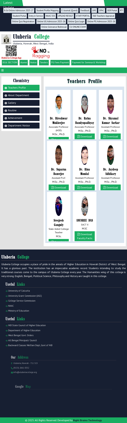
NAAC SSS (50, 15)
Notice (33, 62)
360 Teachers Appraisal (103, 15)
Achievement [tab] (15, 117)
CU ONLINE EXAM (78, 27)
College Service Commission (28, 307)
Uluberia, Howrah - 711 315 (31, 370)
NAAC (19, 311)
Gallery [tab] (12, 102)
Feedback (85, 10)
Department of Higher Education (30, 337)
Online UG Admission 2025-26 (51, 21)
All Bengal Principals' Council (29, 346)
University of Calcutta (26, 299)
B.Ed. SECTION (10, 62)
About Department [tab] (18, 95)
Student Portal (19, 15)
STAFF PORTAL (83, 15)
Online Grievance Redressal (54, 27)
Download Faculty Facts (84, 138)
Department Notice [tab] (19, 125)
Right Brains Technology (87, 420)
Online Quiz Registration (23, 21)
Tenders (44, 62)
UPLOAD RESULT (65, 15)
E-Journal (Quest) (70, 10)
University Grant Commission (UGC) (31, 303)
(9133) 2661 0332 (28, 374)
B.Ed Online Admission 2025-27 (18, 10)
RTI (121, 10)
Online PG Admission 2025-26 (101, 21)
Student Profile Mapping (47, 10)
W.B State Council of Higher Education (32, 333)
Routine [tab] (12, 110)
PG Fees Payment (60, 62)
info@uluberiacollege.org (31, 377)
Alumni (23, 62)
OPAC (101, 10)
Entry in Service (36, 15)
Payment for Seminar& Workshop (89, 62)
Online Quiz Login (76, 21)
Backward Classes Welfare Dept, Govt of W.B (35, 350)
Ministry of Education (25, 315)
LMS (94, 10)
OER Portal (112, 10)
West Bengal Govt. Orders (27, 342)
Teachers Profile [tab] (17, 87)
